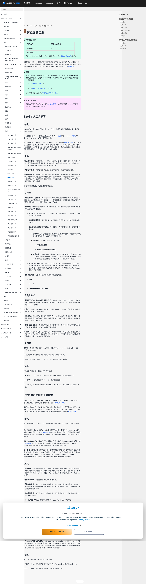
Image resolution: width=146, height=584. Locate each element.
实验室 (13, 280)
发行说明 (4, 14)
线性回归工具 (11, 173)
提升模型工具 (11, 135)
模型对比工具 (11, 185)
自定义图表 (123, 33)
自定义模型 (123, 27)
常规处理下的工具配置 (126, 19)
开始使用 (12, 30)
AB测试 (13, 240)
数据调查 (13, 127)
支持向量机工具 (12, 220)
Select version (82, 3)
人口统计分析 (13, 264)
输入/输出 (13, 87)
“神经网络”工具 (12, 203)
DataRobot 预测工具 (14, 153)
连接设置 (12, 308)
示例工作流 (77, 98)
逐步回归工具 (11, 216)
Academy (49, 3)
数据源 (12, 300)
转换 (13, 103)
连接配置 (8, 54)
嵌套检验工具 (11, 195)
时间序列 (13, 244)
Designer (54, 20)
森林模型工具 (11, 161)
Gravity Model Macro (13, 292)
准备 (13, 91)
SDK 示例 (13, 284)
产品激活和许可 (11, 333)
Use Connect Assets (10, 316)
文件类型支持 (12, 304)
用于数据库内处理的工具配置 (128, 40)
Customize (89, 575)
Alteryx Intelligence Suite (13, 77)
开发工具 (13, 276)
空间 (13, 119)
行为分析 (13, 268)
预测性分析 (8, 72)
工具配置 (8, 50)
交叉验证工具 (11, 143)
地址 (13, 260)
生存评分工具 (11, 228)
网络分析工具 (11, 199)
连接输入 (123, 22)
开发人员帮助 (11, 337)
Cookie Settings (72, 568)
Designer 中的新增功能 (11, 22)
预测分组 (13, 248)
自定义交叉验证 (125, 30)
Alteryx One (61, 78)
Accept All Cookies (57, 575)
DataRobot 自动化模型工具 (14, 148)
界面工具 (13, 123)
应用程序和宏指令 (12, 38)
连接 (13, 95)
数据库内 (13, 107)
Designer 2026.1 (11, 18)
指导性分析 (13, 252)
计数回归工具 (11, 139)
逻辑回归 (95, 61)
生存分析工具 (11, 224)
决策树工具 (11, 157)
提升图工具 (11, 169)
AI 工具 (13, 82)
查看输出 (123, 36)
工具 (12, 42)
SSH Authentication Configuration (11, 59)
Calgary (13, 272)
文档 (13, 115)
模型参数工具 (11, 181)
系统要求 (6, 26)
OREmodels (51, 437)
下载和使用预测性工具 (74, 87)
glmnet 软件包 (95, 130)
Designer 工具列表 (11, 46)
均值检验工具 (11, 232)
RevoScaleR (93, 137)
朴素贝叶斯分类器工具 (13, 190)
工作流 (12, 34)
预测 (13, 131)
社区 (58, 3)
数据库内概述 (9, 68)
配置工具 (123, 25)
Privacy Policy (84, 562)
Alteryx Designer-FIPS (12, 312)
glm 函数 (82, 130)
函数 (12, 296)
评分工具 (10, 207)
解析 (13, 99)
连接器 (13, 256)
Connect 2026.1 (11, 329)
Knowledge (38, 3)
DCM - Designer (13, 64)
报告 (13, 111)
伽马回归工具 (11, 165)
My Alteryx (68, 3)
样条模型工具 (11, 212)
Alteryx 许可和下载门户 (65, 83)
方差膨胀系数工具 (13, 236)
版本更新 (6, 321)
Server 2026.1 (11, 325)
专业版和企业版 (90, 50)
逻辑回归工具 (11, 177)
